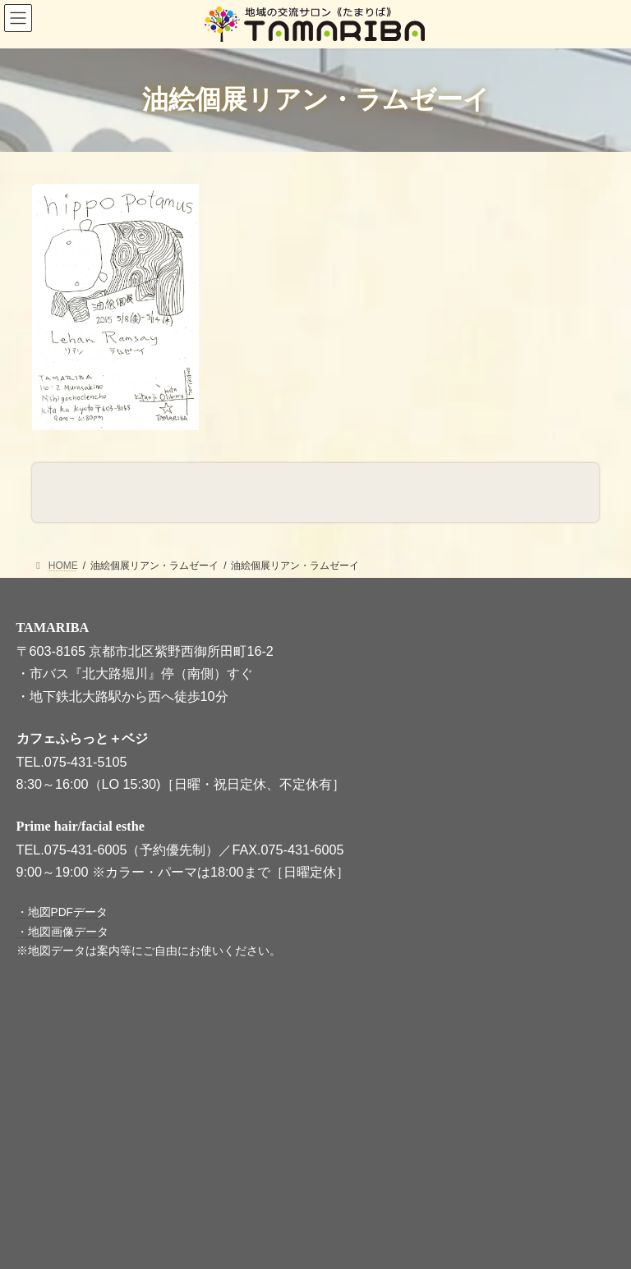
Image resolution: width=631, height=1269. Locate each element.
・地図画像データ (62, 932)
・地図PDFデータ (62, 913)
